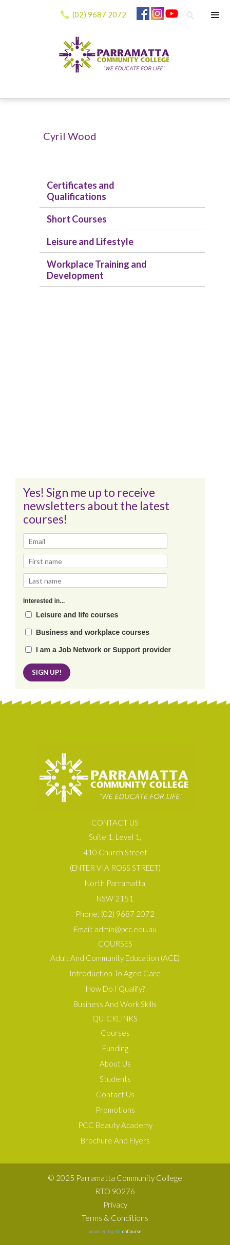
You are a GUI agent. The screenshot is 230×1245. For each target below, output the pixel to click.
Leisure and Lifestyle (90, 241)
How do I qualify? (115, 988)
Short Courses (77, 219)
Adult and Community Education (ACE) (115, 957)
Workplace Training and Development (97, 269)
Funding (115, 1048)
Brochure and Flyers (115, 1140)
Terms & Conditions (115, 1217)
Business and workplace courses (92, 632)
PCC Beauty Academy (115, 1125)
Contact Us (115, 1094)
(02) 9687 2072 (99, 14)
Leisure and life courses (77, 615)
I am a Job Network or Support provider (103, 650)
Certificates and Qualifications (80, 190)
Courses (115, 1032)
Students (115, 1078)
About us (115, 1063)
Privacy (115, 1204)
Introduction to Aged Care (115, 973)
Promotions (115, 1109)
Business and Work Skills (115, 1004)
